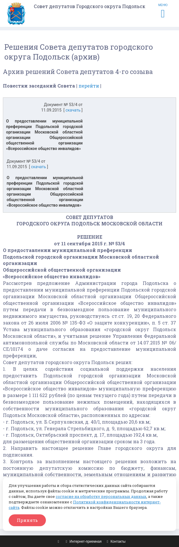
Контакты (115, 541)
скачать (73, 110)
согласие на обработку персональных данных (101, 496)
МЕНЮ (162, 11)
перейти (89, 86)
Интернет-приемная (83, 541)
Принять (27, 520)
